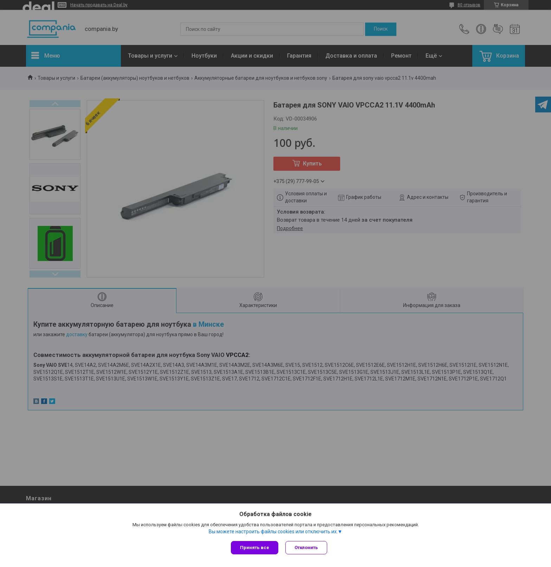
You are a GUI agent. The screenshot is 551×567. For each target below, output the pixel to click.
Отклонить (306, 547)
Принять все (254, 547)
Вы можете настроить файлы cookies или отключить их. (273, 531)
